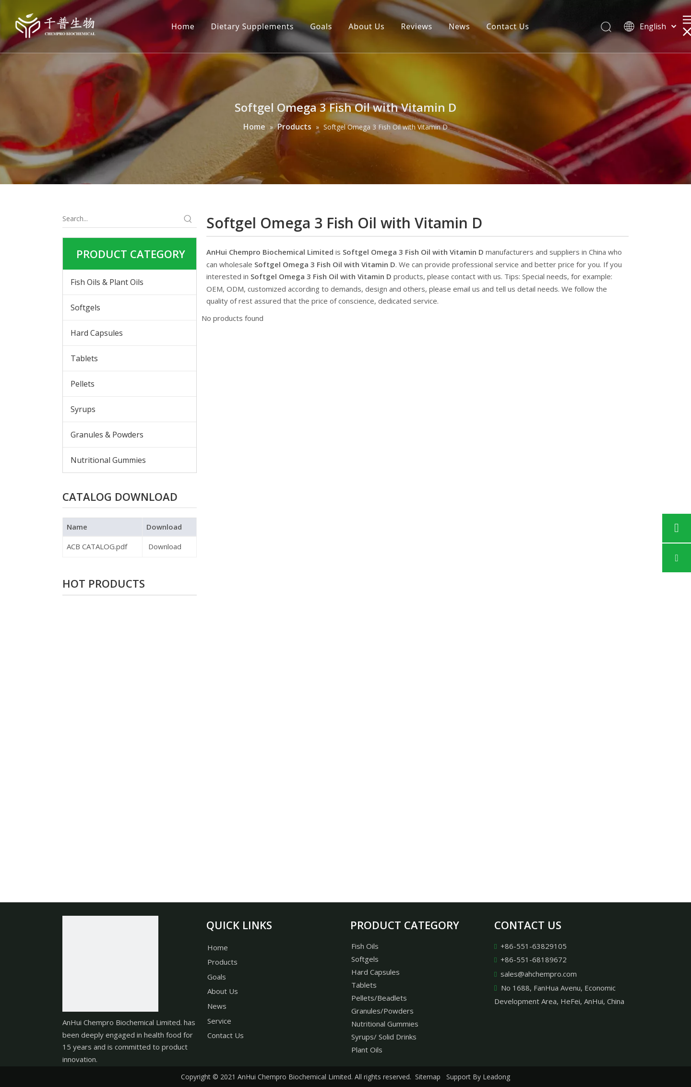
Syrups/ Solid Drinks (384, 1036)
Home (183, 26)
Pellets (83, 383)
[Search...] (120, 218)
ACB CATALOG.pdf (97, 546)
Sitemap (428, 1076)
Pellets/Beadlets (379, 998)
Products (222, 962)
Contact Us (507, 26)
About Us (366, 26)
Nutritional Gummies (108, 460)
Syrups (83, 409)
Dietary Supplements (252, 26)
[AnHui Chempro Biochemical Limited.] (110, 964)
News (459, 26)
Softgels (85, 307)
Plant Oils (366, 1049)
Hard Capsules (97, 333)
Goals (321, 26)
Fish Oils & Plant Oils (107, 282)
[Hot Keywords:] (188, 218)
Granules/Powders (382, 1011)
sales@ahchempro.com (538, 974)
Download (163, 546)
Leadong (496, 1076)
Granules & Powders (107, 434)
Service (219, 1021)
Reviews (416, 26)
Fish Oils (365, 946)
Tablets (84, 358)
